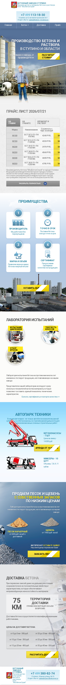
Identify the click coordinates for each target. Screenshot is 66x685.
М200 (14, 147)
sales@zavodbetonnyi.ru (48, 678)
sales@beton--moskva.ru (38, 20)
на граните (26, 122)
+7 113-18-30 (33, 15)
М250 (14, 152)
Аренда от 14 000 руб (47, 448)
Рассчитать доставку (42, 654)
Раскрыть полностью (33, 183)
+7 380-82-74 (43, 673)
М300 (14, 158)
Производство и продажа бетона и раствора (36, 5)
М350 (14, 164)
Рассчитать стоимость (48, 56)
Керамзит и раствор (43, 122)
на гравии (11, 122)
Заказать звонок (43, 554)
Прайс (58, 25)
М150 (14, 141)
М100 (14, 136)
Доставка (41, 25)
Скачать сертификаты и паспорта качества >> (41, 397)
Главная (8, 25)
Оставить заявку (33, 288)
